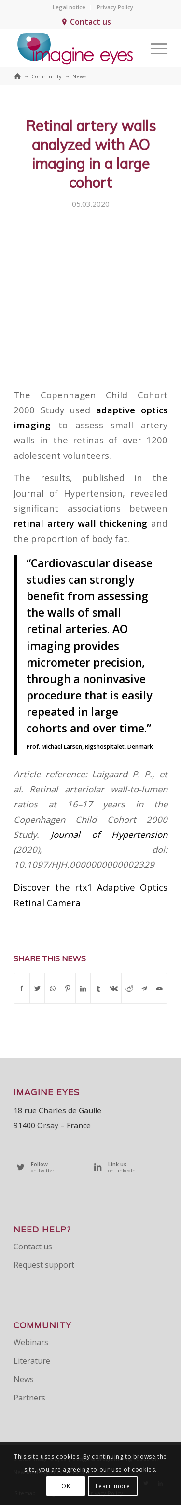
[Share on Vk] (113, 988)
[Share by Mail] (159, 988)
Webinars (31, 1342)
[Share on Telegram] (144, 988)
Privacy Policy (115, 7)
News (24, 1379)
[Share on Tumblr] (98, 988)
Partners (29, 1397)
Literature (32, 1360)
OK (65, 1486)
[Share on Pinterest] (67, 988)
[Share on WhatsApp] (52, 988)
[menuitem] (69, 7)
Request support (44, 1265)
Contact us (90, 21)
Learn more (113, 1486)
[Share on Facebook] (21, 988)
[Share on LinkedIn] (83, 988)
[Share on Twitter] (37, 988)
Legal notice (69, 7)
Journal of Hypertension (109, 834)
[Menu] (154, 48)
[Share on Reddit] (129, 988)
